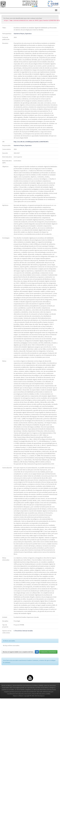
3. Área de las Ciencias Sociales (23, 631)
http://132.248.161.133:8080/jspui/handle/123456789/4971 (31, 142)
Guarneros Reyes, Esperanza (22, 33)
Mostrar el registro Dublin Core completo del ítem (18, 652)
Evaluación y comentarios (48, 652)
